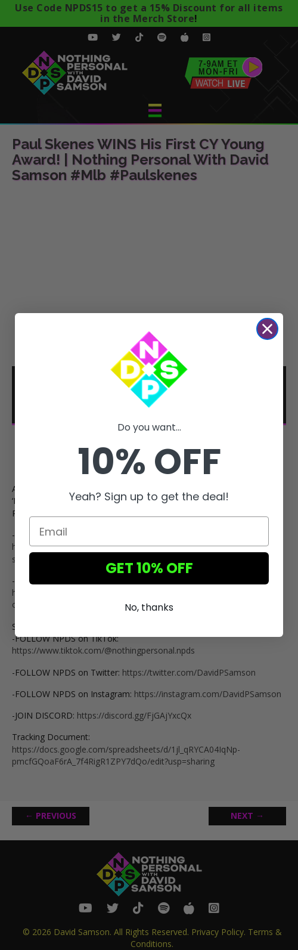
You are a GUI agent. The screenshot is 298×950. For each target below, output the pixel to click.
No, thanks (149, 607)
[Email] (149, 531)
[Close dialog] (267, 329)
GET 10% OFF (149, 568)
